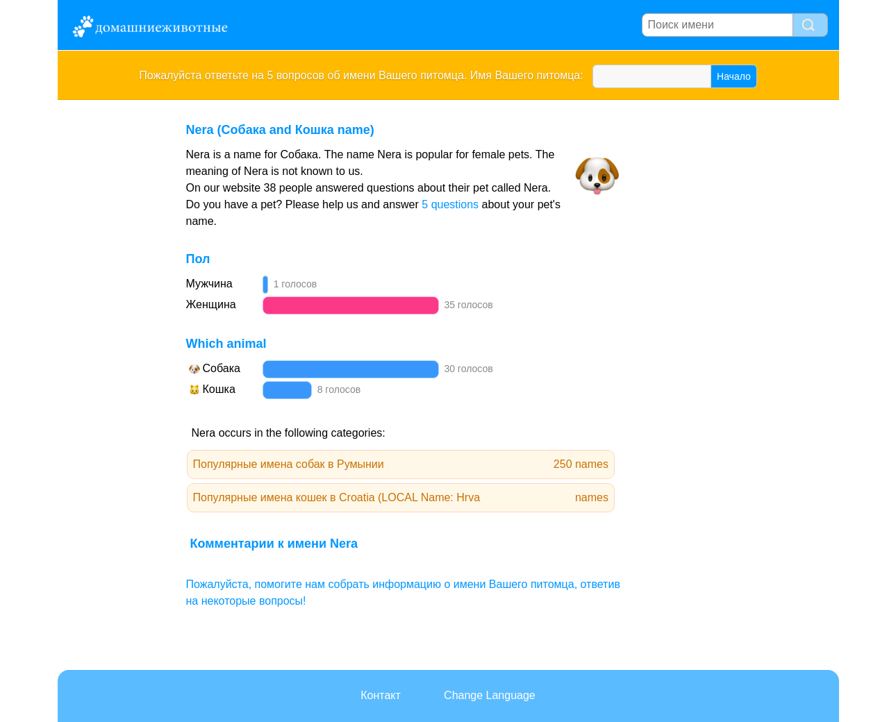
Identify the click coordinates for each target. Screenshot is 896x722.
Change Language (490, 695)
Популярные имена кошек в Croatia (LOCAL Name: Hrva (401, 497)
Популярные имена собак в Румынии (401, 464)
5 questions (450, 204)
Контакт (380, 695)
